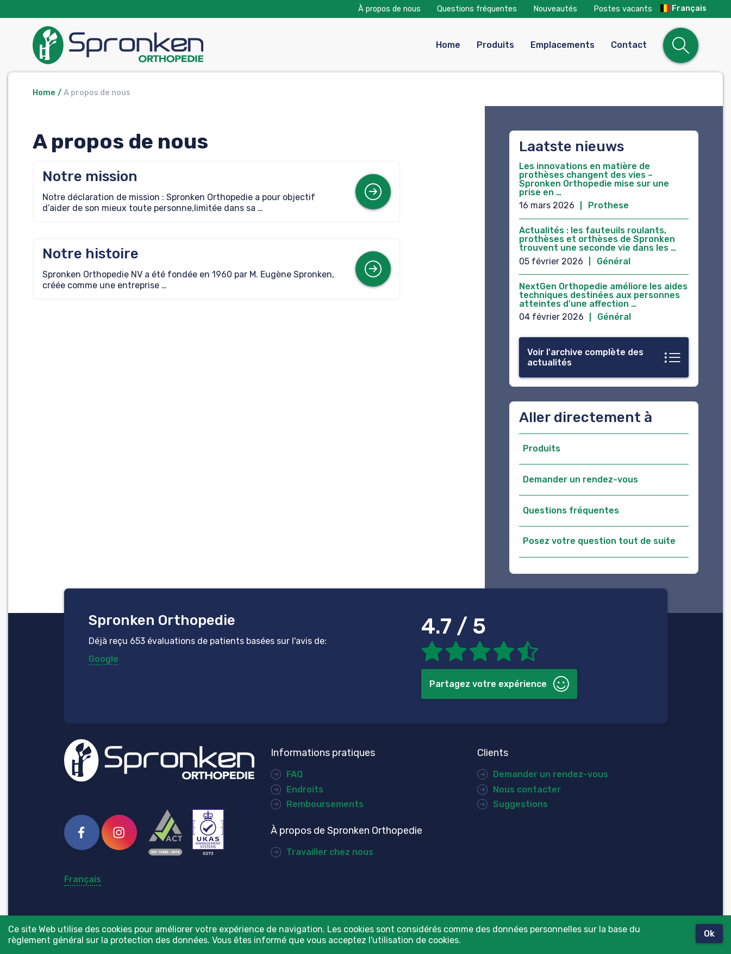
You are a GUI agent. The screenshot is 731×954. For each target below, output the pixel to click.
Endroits (304, 789)
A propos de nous (97, 92)
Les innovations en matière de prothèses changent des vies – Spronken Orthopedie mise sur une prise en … (594, 179)
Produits (495, 45)
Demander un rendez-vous (580, 479)
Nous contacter (527, 789)
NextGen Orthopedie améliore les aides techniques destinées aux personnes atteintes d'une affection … (603, 295)
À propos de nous (389, 9)
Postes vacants (622, 9)
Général (613, 261)
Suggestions (520, 804)
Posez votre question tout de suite (599, 541)
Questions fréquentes (477, 9)
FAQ (294, 774)
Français (683, 8)
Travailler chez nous (329, 852)
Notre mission (90, 176)
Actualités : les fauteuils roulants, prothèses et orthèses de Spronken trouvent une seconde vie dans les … (597, 239)
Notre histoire (90, 253)
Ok (709, 933)
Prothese (608, 205)
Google (103, 659)
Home (448, 45)
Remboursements (325, 804)
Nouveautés (555, 9)
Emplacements (562, 45)
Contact (629, 45)
